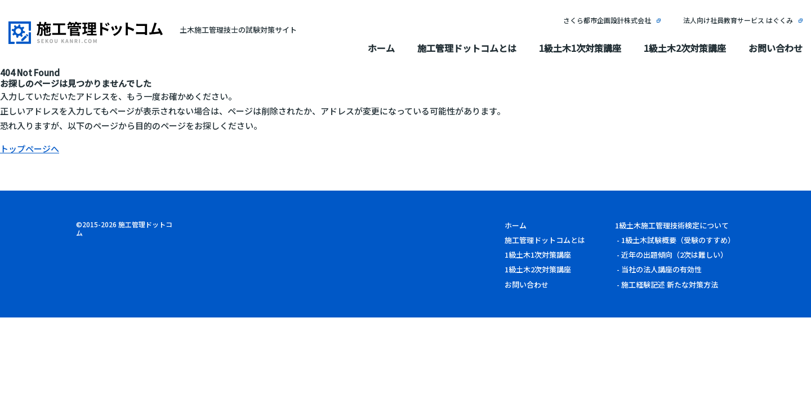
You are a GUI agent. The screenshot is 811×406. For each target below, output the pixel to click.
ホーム (381, 48)
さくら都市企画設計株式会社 (607, 20)
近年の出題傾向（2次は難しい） (674, 254)
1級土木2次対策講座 (685, 48)
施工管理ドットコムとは (466, 48)
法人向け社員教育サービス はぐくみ (738, 20)
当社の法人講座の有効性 (661, 269)
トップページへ (29, 149)
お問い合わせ (775, 48)
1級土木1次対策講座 (580, 48)
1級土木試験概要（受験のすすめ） (678, 240)
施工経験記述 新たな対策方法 (669, 284)
